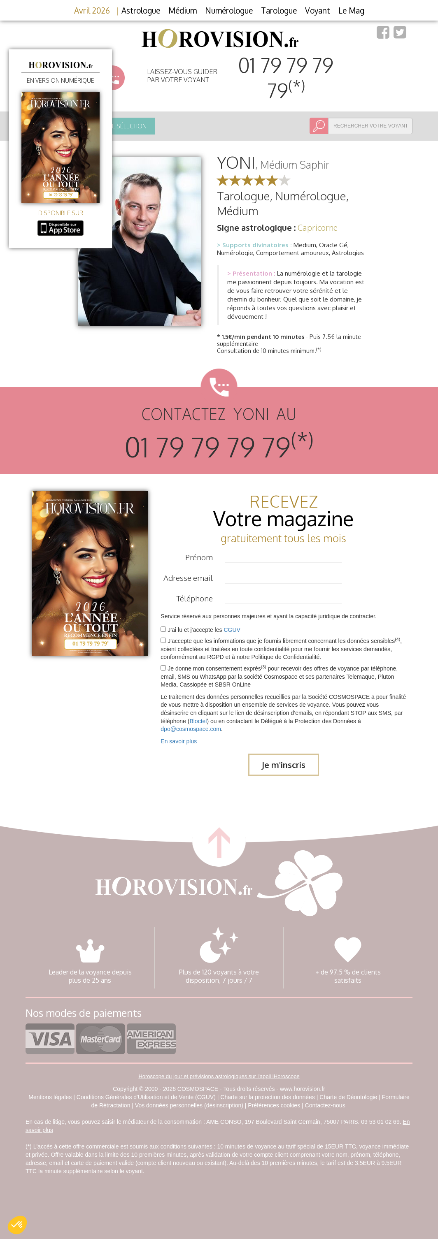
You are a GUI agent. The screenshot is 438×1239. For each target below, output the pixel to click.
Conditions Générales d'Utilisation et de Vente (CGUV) (146, 1097)
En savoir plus (179, 741)
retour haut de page (219, 840)
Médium (182, 10)
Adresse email (188, 577)
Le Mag (351, 10)
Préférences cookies (274, 1105)
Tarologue (279, 10)
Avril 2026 (92, 10)
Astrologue (140, 10)
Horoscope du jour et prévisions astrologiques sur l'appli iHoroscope (218, 1076)
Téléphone (194, 598)
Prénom (199, 557)
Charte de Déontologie (348, 1097)
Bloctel (198, 721)
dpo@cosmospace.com (191, 729)
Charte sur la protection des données (267, 1097)
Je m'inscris (283, 764)
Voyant (317, 10)
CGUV (232, 629)
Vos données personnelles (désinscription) (189, 1105)
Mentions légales (50, 1097)
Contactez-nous (325, 1105)
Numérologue (229, 10)
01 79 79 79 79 (285, 77)
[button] (17, 1225)
